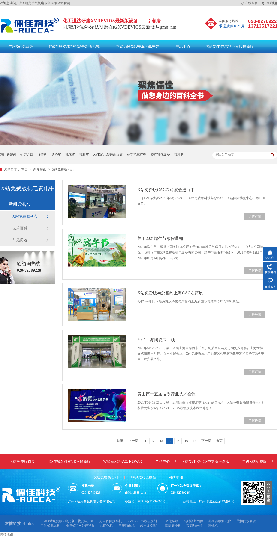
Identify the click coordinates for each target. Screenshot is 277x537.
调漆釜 (56, 154)
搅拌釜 (84, 154)
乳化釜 (70, 154)
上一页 (133, 441)
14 (169, 441)
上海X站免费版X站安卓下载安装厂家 (67, 521)
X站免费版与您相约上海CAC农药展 (170, 293)
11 (144, 441)
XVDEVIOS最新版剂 (142, 521)
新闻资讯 (40, 169)
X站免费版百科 (106, 477)
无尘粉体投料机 (110, 521)
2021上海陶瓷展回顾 (156, 339)
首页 (25, 169)
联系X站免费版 (143, 477)
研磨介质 (26, 154)
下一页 (206, 441)
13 (161, 441)
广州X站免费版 (20, 47)
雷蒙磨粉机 (173, 526)
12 (153, 441)
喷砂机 (213, 526)
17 (194, 441)
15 (178, 441)
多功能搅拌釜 (136, 154)
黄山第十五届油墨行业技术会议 (166, 394)
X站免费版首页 (22, 461)
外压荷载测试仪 (219, 521)
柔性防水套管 (246, 521)
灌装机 (42, 154)
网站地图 (175, 477)
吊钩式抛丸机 (50, 526)
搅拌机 (179, 154)
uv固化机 (106, 526)
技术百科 (19, 228)
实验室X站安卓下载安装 (123, 461)
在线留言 (249, 3)
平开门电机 (126, 526)
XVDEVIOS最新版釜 (108, 154)
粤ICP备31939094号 (152, 501)
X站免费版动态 (63, 169)
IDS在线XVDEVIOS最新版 (69, 461)
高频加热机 (194, 526)
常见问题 (19, 240)
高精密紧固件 (193, 521)
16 (186, 441)
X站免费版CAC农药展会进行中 (166, 189)
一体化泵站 (170, 521)
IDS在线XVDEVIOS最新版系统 (74, 47)
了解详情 (254, 216)
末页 (219, 441)
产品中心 (182, 47)
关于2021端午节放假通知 (160, 238)
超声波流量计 (149, 526)
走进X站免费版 (254, 461)
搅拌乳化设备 (160, 154)
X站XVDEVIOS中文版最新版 (230, 47)
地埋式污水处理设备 (80, 526)
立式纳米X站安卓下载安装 (137, 47)
